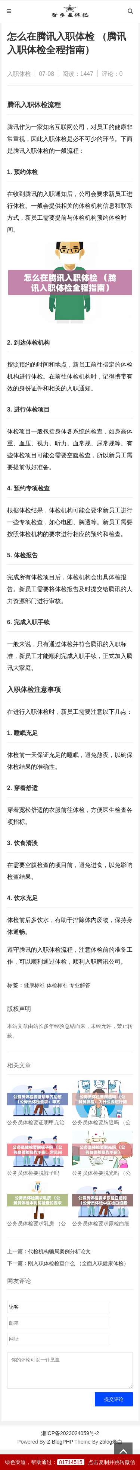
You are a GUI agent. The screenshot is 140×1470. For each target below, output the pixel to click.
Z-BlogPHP (60, 1447)
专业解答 (79, 985)
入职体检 (19, 74)
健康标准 (34, 985)
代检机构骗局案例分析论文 (59, 1251)
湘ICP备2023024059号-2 (70, 1439)
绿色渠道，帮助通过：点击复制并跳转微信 (70, 1462)
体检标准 (57, 985)
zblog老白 (111, 1447)
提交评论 (114, 1405)
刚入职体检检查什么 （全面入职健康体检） (78, 1263)
